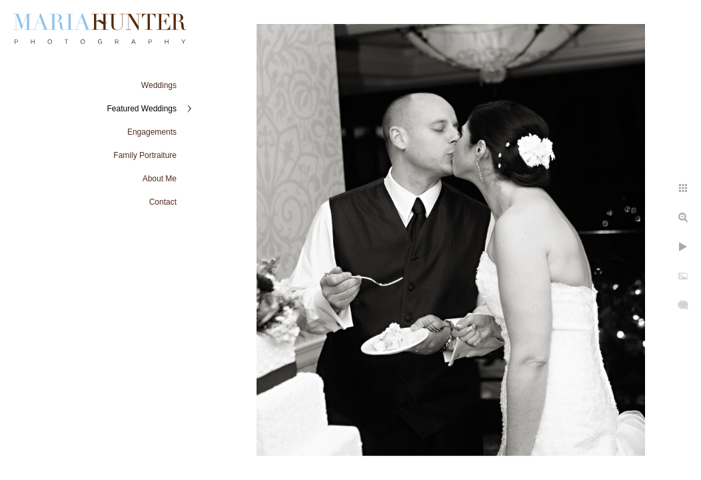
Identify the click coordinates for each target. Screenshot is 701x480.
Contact (163, 202)
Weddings (159, 85)
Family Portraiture (145, 155)
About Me (160, 178)
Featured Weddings (142, 108)
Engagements (152, 132)
